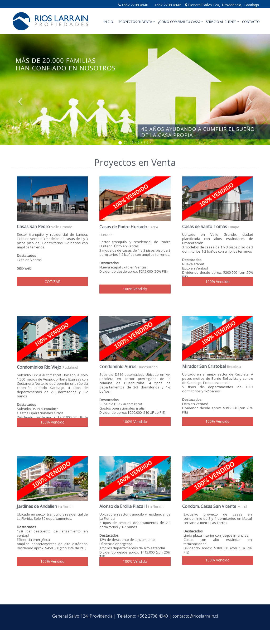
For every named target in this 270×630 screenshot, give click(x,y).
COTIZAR (52, 281)
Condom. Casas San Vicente (209, 506)
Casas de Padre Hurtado (123, 227)
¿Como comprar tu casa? (179, 22)
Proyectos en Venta (135, 22)
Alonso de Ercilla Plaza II (123, 506)
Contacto (251, 22)
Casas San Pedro (33, 226)
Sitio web (24, 268)
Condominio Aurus (117, 366)
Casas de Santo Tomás (204, 226)
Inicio (108, 22)
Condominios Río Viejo (39, 367)
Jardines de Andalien (37, 506)
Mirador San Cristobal (204, 366)
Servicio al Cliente (221, 22)
